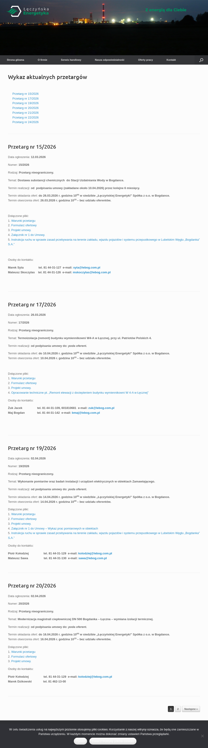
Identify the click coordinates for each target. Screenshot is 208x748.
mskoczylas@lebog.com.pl (92, 272)
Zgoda (80, 741)
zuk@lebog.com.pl (101, 408)
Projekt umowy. (21, 230)
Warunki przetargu (23, 220)
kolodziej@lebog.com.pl (95, 553)
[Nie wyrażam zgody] (202, 736)
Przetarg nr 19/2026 (26, 103)
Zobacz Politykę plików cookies (113, 741)
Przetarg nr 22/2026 (26, 117)
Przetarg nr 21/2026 (26, 112)
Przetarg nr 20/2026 (26, 108)
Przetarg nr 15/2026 (26, 93)
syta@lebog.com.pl (86, 267)
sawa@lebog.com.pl (92, 558)
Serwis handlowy (71, 59)
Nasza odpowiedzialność (110, 59)
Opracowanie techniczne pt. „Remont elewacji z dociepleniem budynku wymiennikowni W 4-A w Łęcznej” (80, 392)
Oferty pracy (145, 59)
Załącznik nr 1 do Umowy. (28, 235)
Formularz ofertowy (23, 225)
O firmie (42, 59)
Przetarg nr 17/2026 (26, 98)
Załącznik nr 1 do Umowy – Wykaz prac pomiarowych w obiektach (54, 528)
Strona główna (15, 59)
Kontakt (171, 59)
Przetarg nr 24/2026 (26, 122)
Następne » (191, 709)
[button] (201, 60)
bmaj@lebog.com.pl (86, 412)
